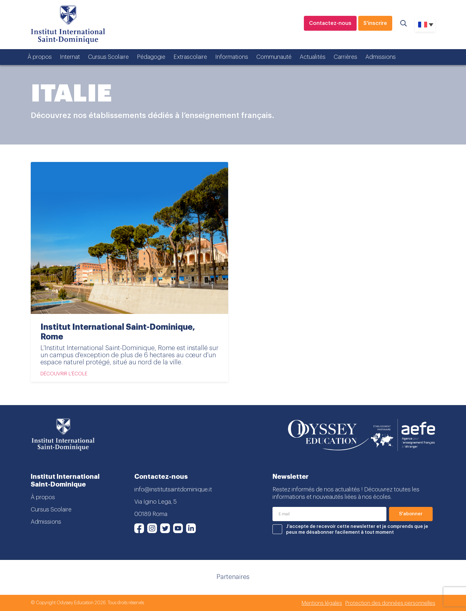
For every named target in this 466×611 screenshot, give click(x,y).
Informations (231, 57)
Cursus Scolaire (108, 57)
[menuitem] (425, 24)
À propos (40, 57)
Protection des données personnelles (390, 603)
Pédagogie (151, 57)
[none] (425, 24)
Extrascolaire (190, 57)
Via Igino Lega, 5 (155, 502)
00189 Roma (150, 514)
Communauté (274, 57)
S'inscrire (375, 23)
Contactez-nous (330, 23)
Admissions (380, 57)
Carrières (345, 57)
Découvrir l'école (63, 373)
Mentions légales (322, 603)
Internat (70, 57)
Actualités (313, 57)
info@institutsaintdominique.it (173, 489)
